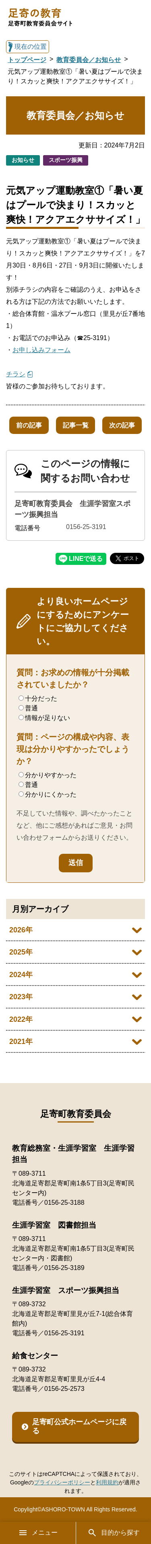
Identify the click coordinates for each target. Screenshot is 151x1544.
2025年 (21, 952)
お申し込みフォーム (41, 350)
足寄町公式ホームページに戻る (79, 1426)
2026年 (21, 930)
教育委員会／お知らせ (88, 59)
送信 (75, 863)
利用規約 (107, 1482)
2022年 (21, 1019)
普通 (28, 708)
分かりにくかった (48, 794)
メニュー (38, 1533)
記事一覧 (76, 425)
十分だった (38, 698)
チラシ (15, 374)
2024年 (21, 975)
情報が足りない (44, 717)
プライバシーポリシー (62, 1482)
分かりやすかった (48, 775)
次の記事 (122, 425)
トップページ (27, 59)
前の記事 (29, 425)
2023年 (21, 997)
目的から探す (113, 1533)
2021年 (21, 1042)
